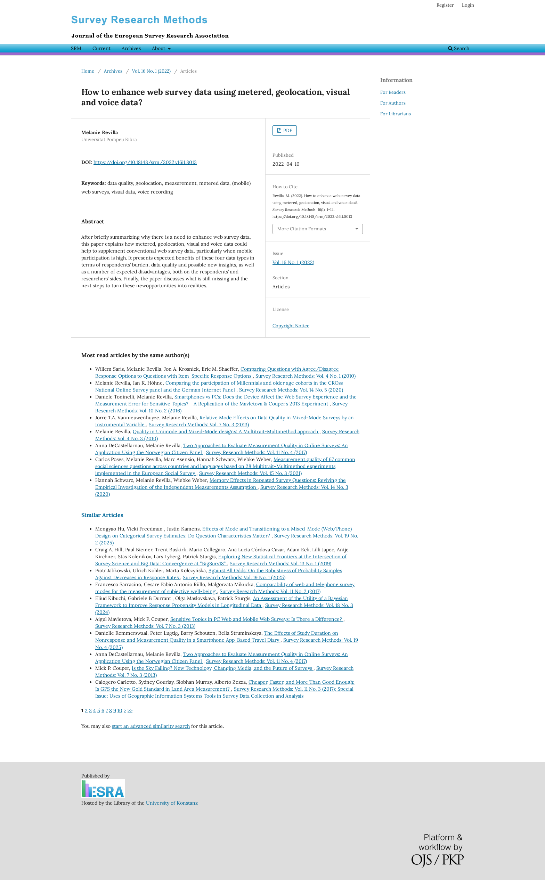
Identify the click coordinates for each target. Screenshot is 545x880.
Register (445, 5)
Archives (131, 48)
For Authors (393, 103)
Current (101, 48)
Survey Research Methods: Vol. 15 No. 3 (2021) (250, 473)
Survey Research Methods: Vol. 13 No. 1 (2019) (280, 563)
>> (130, 710)
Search (458, 48)
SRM (76, 48)
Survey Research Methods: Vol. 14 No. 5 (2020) (291, 390)
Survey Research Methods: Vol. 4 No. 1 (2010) (305, 376)
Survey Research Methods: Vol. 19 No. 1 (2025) (234, 577)
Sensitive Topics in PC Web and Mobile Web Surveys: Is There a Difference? (256, 619)
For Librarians (395, 114)
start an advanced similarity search (151, 726)
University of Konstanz (172, 803)
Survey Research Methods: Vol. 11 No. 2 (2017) (270, 591)
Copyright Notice (290, 326)
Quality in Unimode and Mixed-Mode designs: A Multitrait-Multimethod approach (226, 431)
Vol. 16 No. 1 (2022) (151, 71)
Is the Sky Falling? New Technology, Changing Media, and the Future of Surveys (223, 668)
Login (468, 5)
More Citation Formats (301, 229)
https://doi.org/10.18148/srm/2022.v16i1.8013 (145, 162)
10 (119, 710)
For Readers (393, 92)
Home (87, 71)
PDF (287, 130)
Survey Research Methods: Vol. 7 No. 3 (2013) (199, 424)
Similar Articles (102, 514)
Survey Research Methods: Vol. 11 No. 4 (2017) (256, 452)
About (159, 48)
